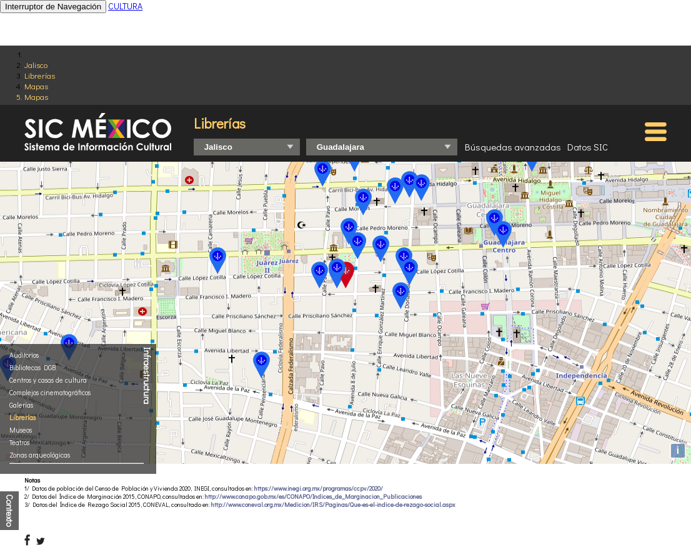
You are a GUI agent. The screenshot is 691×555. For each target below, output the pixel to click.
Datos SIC (587, 146)
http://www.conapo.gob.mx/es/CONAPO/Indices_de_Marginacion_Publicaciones (313, 497)
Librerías (39, 75)
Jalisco (35, 64)
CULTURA (125, 6)
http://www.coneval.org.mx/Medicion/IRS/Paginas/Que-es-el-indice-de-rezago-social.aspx (333, 505)
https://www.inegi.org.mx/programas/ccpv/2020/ (318, 488)
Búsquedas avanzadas (513, 146)
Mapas (36, 86)
